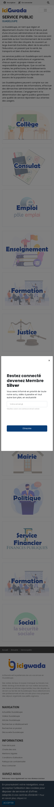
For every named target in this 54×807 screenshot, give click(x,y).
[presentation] (29, 417)
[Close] (49, 360)
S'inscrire (27, 428)
